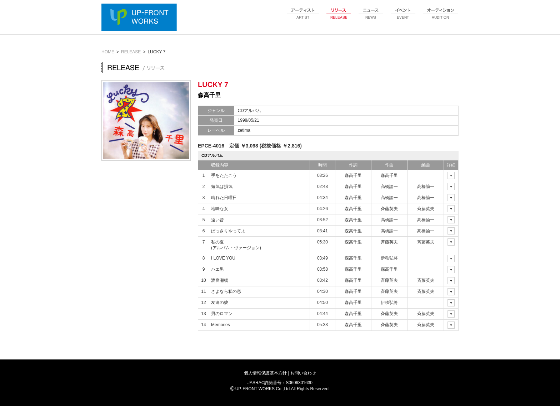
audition (441, 17)
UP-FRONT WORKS (140, 18)
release (338, 17)
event (403, 17)
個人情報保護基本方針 (265, 373)
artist (303, 17)
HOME (107, 51)
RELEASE (131, 51)
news (371, 17)
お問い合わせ (303, 373)
